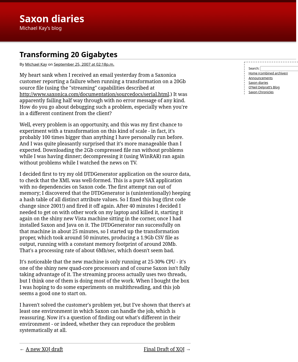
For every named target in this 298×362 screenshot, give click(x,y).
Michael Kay (36, 64)
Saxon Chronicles (260, 92)
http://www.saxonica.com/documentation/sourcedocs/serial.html (94, 94)
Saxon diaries (51, 18)
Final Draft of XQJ (164, 349)
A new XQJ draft (44, 349)
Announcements (260, 78)
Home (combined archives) (268, 73)
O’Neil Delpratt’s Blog (263, 87)
